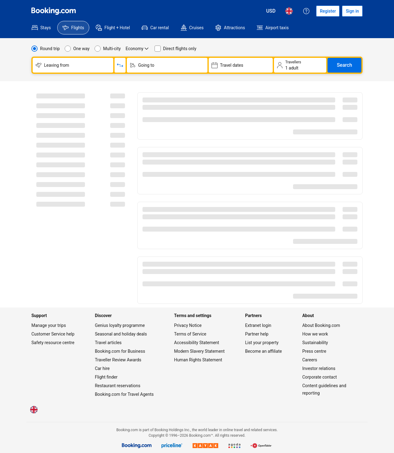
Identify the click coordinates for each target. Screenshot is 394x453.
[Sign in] (352, 11)
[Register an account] (328, 11)
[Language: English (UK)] (289, 11)
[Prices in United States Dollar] (271, 11)
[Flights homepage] (53, 11)
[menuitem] (41, 27)
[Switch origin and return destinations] (120, 65)
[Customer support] (306, 11)
